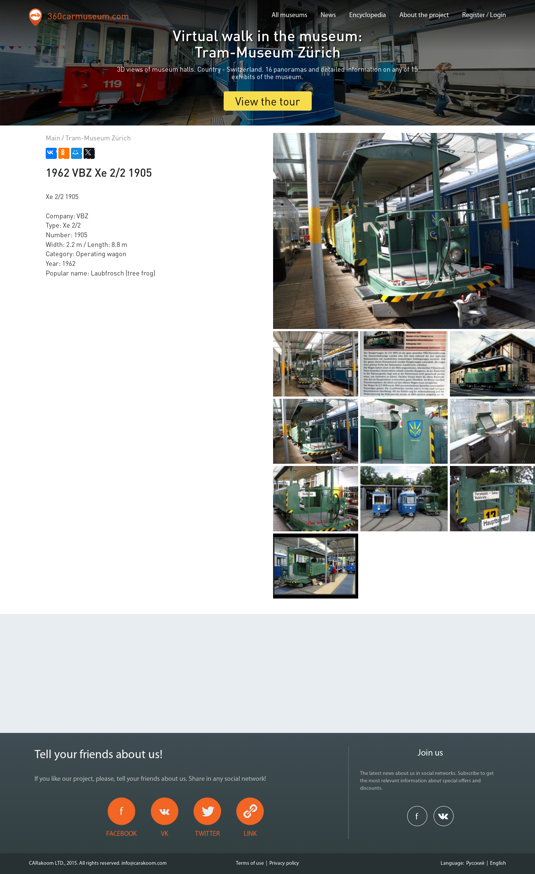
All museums (289, 15)
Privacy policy (284, 863)
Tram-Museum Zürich (98, 137)
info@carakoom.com (144, 863)
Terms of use (250, 863)
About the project (424, 15)
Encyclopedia (367, 15)
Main (53, 137)
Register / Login (484, 15)
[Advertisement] (267, 666)
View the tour (267, 101)
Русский (475, 863)
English (498, 863)
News (328, 15)
